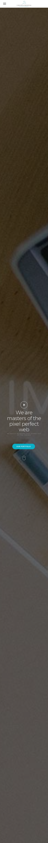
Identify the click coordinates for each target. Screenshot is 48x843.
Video (24, 404)
